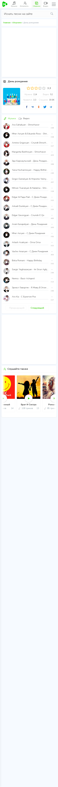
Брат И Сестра (28, 404)
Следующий (37, 307)
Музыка (9, 118)
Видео (24, 118)
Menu (54, 4)
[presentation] (6, 392)
